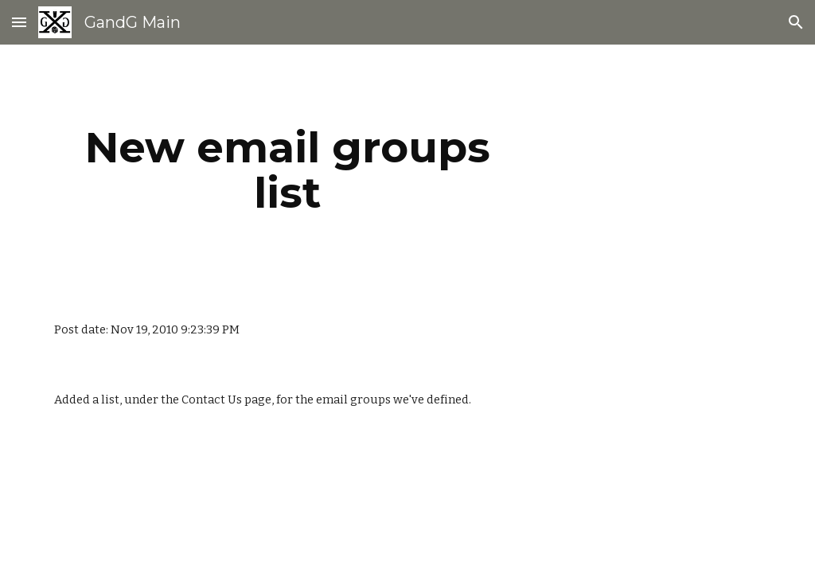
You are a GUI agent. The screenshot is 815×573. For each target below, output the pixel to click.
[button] (19, 22)
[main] (288, 170)
